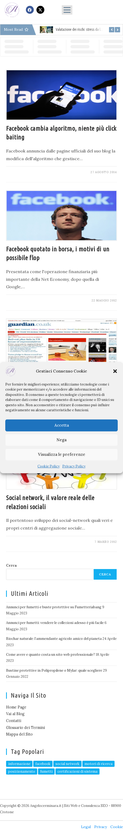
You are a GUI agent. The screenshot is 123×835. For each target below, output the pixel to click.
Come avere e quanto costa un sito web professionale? (50, 654)
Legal (86, 826)
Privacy (100, 826)
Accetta (61, 425)
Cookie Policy (48, 466)
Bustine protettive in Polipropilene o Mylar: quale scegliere (54, 670)
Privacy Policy (74, 466)
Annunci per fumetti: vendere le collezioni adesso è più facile (55, 622)
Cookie (116, 826)
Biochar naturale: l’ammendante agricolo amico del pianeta (54, 638)
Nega (61, 439)
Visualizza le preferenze (61, 454)
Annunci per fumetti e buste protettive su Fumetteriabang (53, 607)
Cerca (11, 565)
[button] (115, 371)
